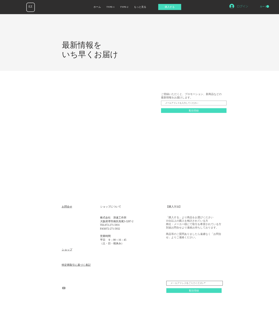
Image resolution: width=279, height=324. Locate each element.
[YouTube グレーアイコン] (64, 288)
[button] (264, 6)
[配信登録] (194, 110)
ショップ (67, 249)
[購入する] (169, 7)
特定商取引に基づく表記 (76, 264)
